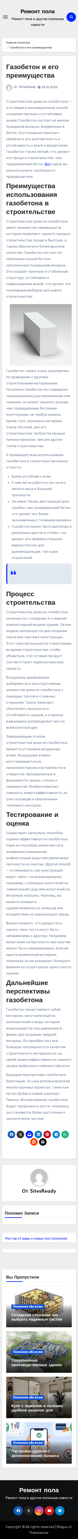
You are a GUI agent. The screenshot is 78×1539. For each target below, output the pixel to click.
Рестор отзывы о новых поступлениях (36, 1238)
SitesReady (27, 87)
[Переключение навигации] (5, 16)
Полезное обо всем (28, 1306)
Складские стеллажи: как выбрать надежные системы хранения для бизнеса (38, 1319)
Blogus (62, 1527)
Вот (48, 164)
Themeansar (38, 1533)
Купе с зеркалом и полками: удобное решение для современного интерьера (37, 1410)
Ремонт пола (38, 12)
